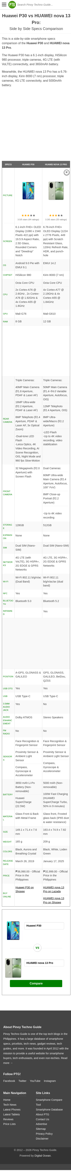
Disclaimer (42, 1138)
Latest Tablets (11, 1114)
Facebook (9, 1080)
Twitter (22, 1080)
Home (6, 1099)
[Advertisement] (35, 125)
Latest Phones (11, 1109)
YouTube (35, 1080)
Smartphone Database (49, 1109)
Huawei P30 (28, 164)
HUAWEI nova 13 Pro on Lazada (56, 890)
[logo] (12, 4)
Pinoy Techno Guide (27, 1027)
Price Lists (9, 1123)
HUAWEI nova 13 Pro (56, 164)
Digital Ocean (43, 1155)
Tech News (9, 1104)
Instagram (50, 1080)
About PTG (42, 1114)
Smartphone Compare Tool (49, 1102)
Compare (36, 983)
